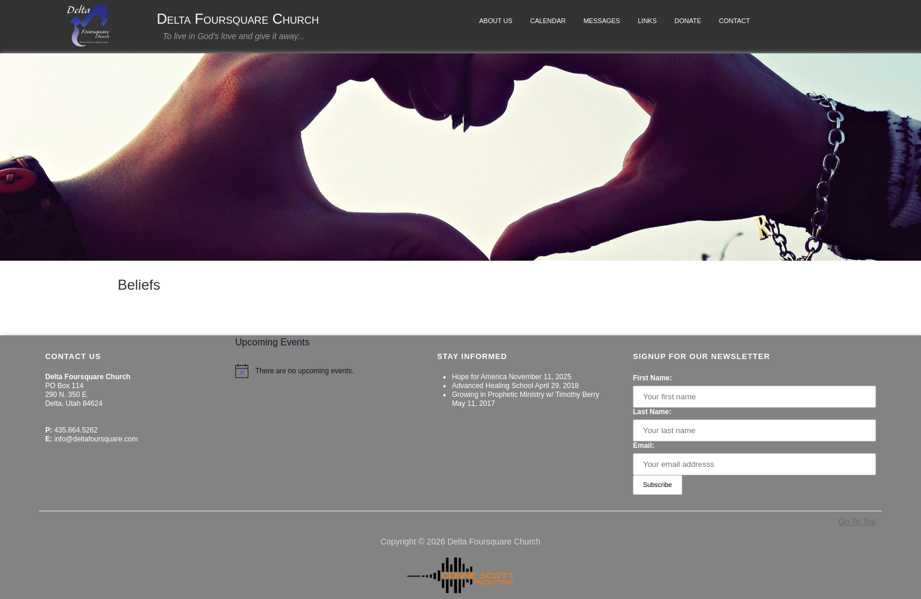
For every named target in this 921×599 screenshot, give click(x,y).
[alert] (323, 371)
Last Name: (652, 412)
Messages (601, 20)
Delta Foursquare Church (238, 19)
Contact (734, 20)
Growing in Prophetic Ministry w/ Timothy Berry (525, 394)
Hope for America (479, 377)
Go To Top (857, 521)
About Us (496, 20)
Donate (687, 20)
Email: (643, 445)
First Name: (652, 378)
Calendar (548, 20)
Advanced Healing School (492, 386)
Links (647, 20)
